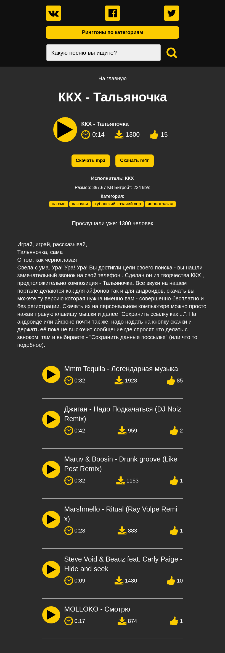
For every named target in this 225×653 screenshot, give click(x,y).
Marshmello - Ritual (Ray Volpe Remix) (121, 514)
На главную (112, 78)
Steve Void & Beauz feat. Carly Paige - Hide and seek (123, 564)
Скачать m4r (134, 160)
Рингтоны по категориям (112, 32)
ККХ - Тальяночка (105, 124)
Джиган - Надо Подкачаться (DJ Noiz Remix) (122, 414)
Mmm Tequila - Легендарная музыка (121, 369)
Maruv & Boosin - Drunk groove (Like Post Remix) (121, 464)
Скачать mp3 (90, 160)
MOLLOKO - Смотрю (97, 609)
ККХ (129, 178)
